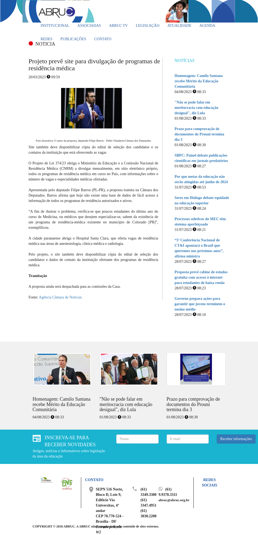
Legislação (147, 26)
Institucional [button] (55, 26)
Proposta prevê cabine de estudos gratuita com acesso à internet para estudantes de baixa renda (201, 277)
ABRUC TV (118, 26)
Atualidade (179, 26)
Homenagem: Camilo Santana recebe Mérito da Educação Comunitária (199, 81)
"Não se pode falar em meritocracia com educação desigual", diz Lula (196, 107)
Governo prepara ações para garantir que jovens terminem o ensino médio (200, 304)
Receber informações (236, 439)
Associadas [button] (89, 26)
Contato (102, 39)
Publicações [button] (73, 39)
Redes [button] (47, 39)
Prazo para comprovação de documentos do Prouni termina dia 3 (199, 134)
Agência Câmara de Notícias (60, 297)
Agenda (207, 26)
